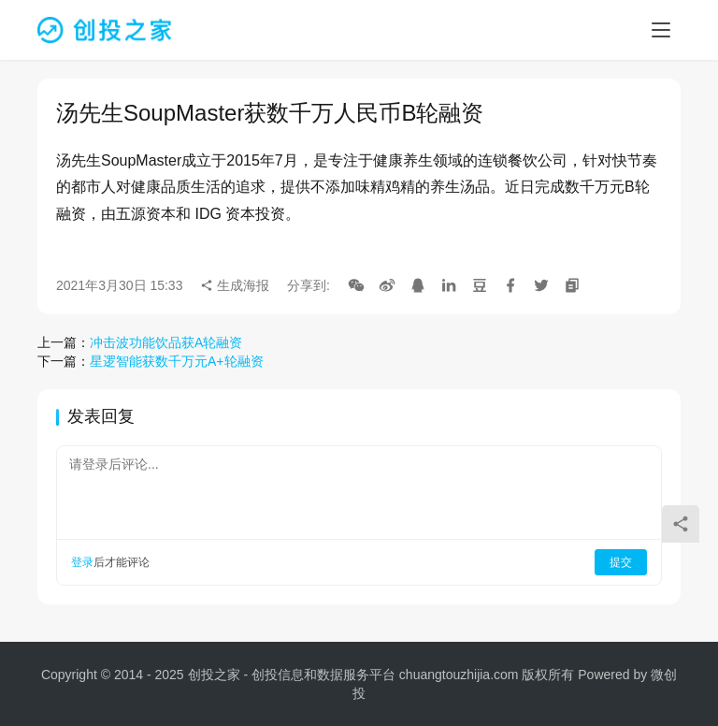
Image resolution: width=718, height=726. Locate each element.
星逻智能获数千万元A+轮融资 (177, 361)
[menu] (661, 30)
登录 (82, 562)
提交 (621, 562)
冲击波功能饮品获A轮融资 (166, 342)
